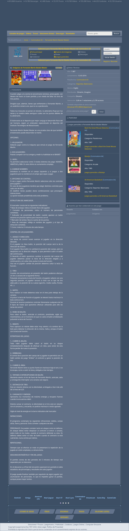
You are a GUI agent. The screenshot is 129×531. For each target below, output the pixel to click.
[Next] (118, 495)
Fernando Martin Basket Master (57, 40)
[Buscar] (99, 33)
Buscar (116, 33)
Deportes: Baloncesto (84, 84)
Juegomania (49, 524)
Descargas (60, 33)
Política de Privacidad (55, 527)
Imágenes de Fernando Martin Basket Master (30, 68)
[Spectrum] (87, 107)
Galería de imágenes (64, 52)
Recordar (114, 61)
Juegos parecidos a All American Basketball (101, 196)
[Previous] (10, 495)
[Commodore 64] (97, 156)
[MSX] (81, 107)
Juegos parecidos (62, 57)
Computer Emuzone (93, 524)
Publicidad (59, 524)
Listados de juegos (16, 33)
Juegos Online (79, 524)
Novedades (70, 33)
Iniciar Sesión (110, 57)
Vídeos (28, 33)
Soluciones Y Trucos (35, 524)
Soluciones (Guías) (47, 33)
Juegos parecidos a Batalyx (95, 172)
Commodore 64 (37, 40)
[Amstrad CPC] (72, 107)
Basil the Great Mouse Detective (97, 128)
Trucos (35, 33)
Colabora (68, 524)
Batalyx (87, 156)
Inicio (26, 40)
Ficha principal (36, 52)
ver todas (59, 68)
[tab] (60, 503)
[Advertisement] (64, 16)
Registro (107, 61)
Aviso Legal (42, 527)
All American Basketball (93, 180)
